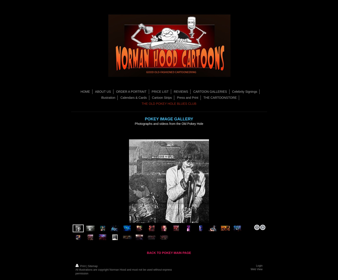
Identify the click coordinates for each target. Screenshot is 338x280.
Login (259, 265)
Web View (257, 269)
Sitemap (93, 266)
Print (81, 266)
